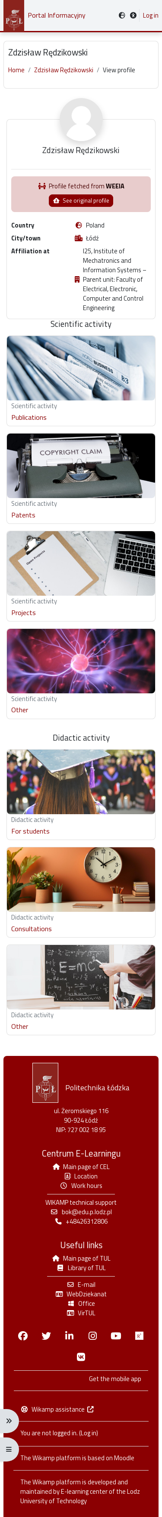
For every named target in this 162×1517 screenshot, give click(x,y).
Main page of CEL (81, 1167)
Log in (151, 15)
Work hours (81, 1186)
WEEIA (115, 186)
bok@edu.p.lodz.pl (80, 1212)
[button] (133, 15)
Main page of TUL (80, 1258)
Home (16, 70)
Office (81, 1303)
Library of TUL (80, 1268)
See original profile (81, 200)
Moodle (124, 1458)
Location (81, 1176)
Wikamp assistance (57, 1409)
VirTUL (81, 1313)
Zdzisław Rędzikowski (63, 70)
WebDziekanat (81, 1294)
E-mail (81, 1284)
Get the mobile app (115, 1379)
